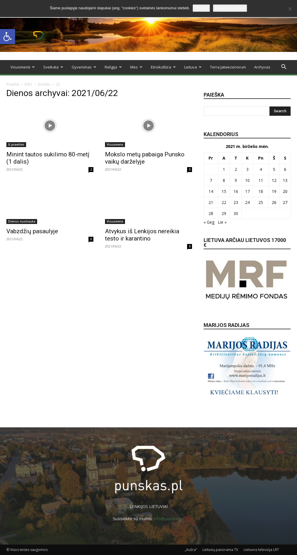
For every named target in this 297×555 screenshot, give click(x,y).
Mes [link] (136, 67)
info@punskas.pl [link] (169, 518)
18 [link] (260, 191)
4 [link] (261, 169)
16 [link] (235, 191)
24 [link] (247, 202)
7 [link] (211, 180)
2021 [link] (28, 84)
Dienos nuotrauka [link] (21, 221)
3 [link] (247, 169)
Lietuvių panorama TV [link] (220, 549)
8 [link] (224, 180)
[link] (7, 36)
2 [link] (91, 169)
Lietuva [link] (193, 67)
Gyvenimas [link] (84, 67)
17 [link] (247, 191)
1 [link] (224, 169)
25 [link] (260, 202)
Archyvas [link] (262, 67)
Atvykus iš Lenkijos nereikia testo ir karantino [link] (142, 235)
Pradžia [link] (12, 84)
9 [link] (236, 180)
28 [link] (211, 213)
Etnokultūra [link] (163, 67)
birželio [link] (44, 84)
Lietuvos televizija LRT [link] (261, 549)
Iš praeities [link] (16, 144)
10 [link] (247, 180)
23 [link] (235, 202)
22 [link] (224, 202)
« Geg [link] (209, 222)
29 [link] (224, 213)
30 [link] (235, 213)
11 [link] (260, 180)
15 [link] (224, 191)
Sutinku (201, 8)
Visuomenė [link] (22, 67)
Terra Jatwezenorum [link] (228, 67)
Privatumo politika (230, 8)
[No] (290, 9)
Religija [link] (113, 67)
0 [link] (190, 169)
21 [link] (211, 202)
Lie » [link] (222, 222)
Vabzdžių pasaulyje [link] (32, 231)
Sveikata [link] (53, 67)
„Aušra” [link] (191, 549)
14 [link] (211, 191)
